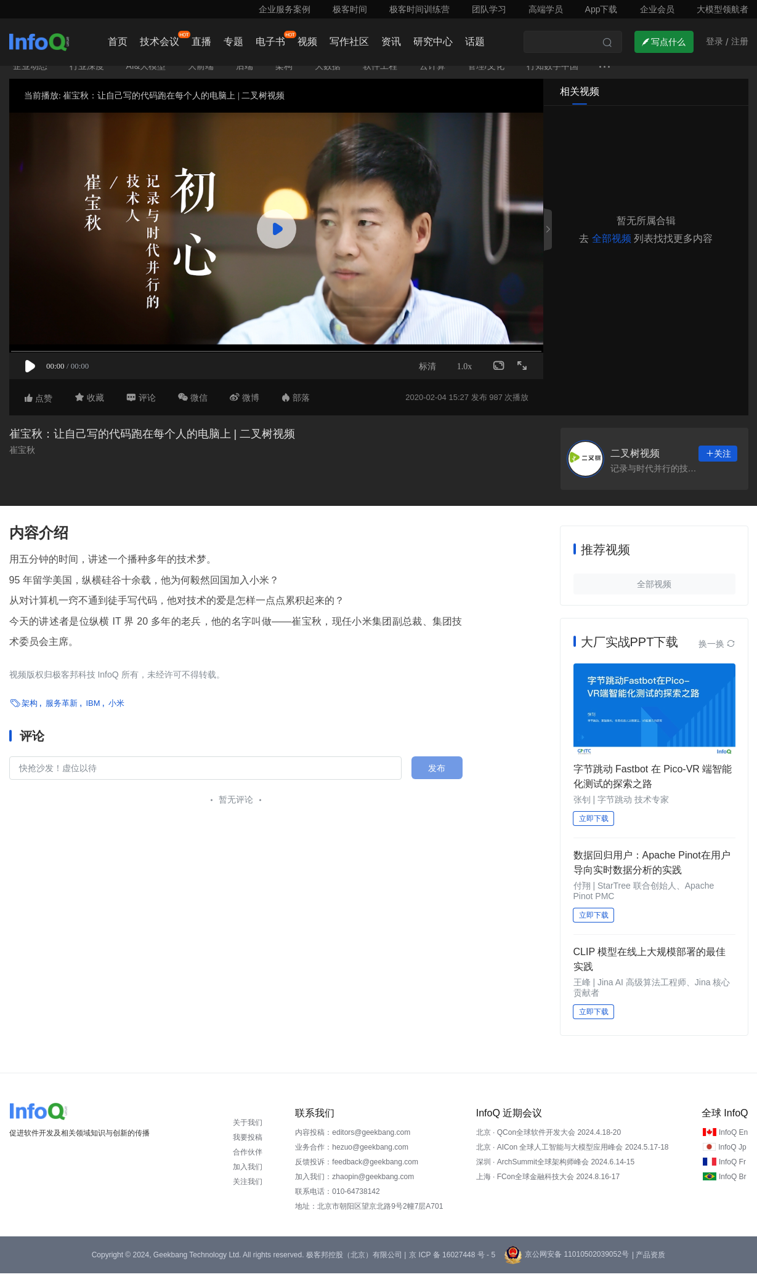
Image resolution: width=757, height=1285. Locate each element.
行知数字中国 (552, 77)
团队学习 (489, 9)
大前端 (201, 77)
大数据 (328, 77)
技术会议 (159, 41)
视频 (307, 41)
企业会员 (657, 9)
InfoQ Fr (732, 1173)
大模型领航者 (722, 9)
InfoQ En (733, 1144)
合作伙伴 (247, 1163)
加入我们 (247, 1178)
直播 (201, 41)
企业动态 (30, 77)
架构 (284, 77)
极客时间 (350, 9)
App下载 (601, 9)
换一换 (716, 655)
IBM (93, 714)
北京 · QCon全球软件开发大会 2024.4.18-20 (548, 1144)
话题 (475, 41)
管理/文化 (486, 77)
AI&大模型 (146, 77)
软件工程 (380, 77)
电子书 (270, 41)
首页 (118, 41)
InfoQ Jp (732, 1159)
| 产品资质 (648, 1266)
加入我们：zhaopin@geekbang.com (354, 1188)
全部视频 (611, 250)
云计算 (432, 77)
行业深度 (87, 77)
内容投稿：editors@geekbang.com (352, 1144)
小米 (116, 714)
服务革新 (62, 714)
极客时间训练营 (419, 9)
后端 (244, 77)
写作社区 (349, 41)
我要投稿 (247, 1149)
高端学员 (545, 9)
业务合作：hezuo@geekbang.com (351, 1159)
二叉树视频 (635, 465)
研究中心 (433, 41)
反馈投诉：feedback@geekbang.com (356, 1173)
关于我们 (247, 1134)
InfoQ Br (733, 1188)
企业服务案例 (284, 9)
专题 (233, 41)
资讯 (391, 41)
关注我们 (247, 1193)
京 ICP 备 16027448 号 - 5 (452, 1266)
